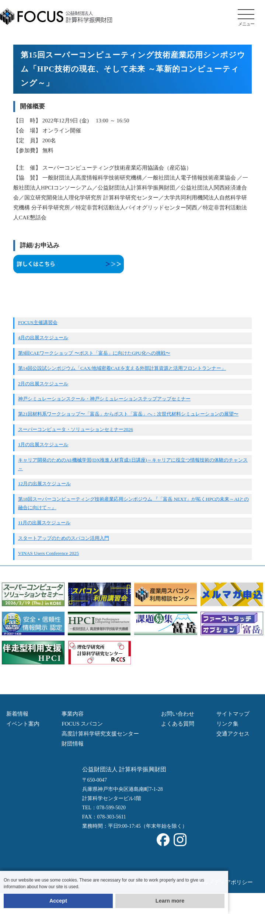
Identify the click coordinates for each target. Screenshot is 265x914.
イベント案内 (22, 724)
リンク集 (227, 724)
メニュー (246, 18)
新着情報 (17, 714)
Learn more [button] (170, 901)
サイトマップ (233, 714)
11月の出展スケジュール (44, 522)
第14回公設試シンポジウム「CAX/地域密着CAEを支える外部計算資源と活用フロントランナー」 (122, 368)
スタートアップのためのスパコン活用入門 (63, 538)
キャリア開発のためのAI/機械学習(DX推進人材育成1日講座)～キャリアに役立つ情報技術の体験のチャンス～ (133, 464)
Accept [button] (58, 901)
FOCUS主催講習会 (37, 322)
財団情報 (73, 744)
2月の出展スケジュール (43, 383)
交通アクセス (233, 734)
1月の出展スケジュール (43, 444)
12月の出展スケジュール (44, 483)
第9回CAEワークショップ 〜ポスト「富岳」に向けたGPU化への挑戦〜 (94, 353)
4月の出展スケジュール (43, 337)
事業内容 (73, 714)
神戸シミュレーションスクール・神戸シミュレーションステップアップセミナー (104, 399)
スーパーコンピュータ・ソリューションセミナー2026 (75, 429)
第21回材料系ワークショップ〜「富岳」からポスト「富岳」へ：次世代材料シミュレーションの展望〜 (128, 414)
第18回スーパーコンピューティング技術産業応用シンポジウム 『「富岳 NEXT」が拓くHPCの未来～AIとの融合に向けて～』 (133, 503)
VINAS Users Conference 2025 (48, 553)
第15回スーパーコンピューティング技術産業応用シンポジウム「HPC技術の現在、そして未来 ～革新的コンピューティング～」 (133, 69)
